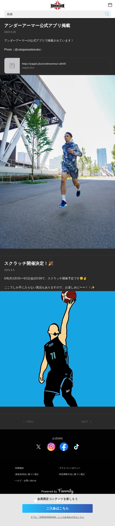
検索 (10, 14)
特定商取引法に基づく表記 (72, 474)
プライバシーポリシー (69, 468)
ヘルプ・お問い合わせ (25, 480)
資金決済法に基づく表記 (27, 474)
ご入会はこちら (57, 508)
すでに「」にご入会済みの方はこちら (57, 517)
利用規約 (19, 468)
